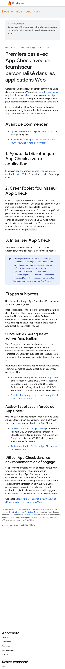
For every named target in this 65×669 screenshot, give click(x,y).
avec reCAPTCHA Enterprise (25, 113)
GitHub (5, 654)
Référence (6, 642)
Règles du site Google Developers (16, 517)
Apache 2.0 (28, 515)
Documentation (12, 11)
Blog (4, 666)
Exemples (6, 646)
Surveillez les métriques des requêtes (34, 377)
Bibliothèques (8, 650)
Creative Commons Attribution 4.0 (22, 512)
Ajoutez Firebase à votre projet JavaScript (31, 131)
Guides (5, 637)
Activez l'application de (28, 428)
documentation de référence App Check (32, 281)
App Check (33, 11)
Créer (46, 47)
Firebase (8, 47)
